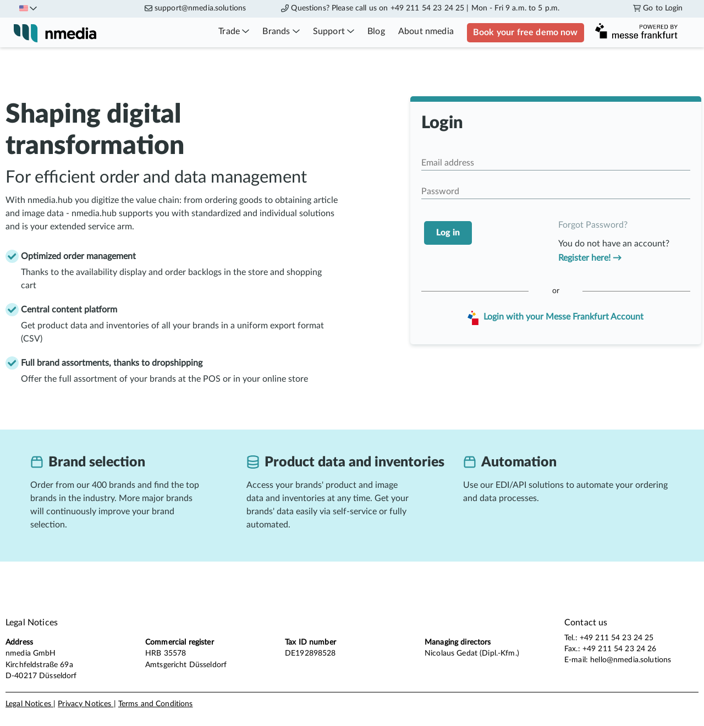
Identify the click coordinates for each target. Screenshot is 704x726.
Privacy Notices (85, 704)
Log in (448, 232)
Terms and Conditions (155, 704)
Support (333, 31)
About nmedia (426, 31)
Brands (280, 31)
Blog (376, 31)
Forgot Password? (593, 225)
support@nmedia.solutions (200, 8)
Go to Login (658, 8)
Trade (233, 31)
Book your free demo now (525, 32)
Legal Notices (29, 704)
